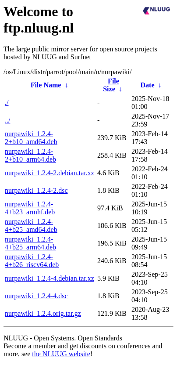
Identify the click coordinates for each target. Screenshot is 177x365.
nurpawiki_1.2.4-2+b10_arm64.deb (30, 155)
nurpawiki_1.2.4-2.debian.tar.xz (49, 173)
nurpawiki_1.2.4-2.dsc (36, 190)
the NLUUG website (61, 354)
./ (6, 102)
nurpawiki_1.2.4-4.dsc (36, 296)
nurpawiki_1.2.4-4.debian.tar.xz (49, 278)
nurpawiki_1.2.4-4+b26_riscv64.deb (32, 260)
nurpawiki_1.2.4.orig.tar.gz (43, 313)
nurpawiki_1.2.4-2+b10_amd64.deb (31, 137)
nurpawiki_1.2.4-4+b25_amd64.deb (31, 225)
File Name (46, 85)
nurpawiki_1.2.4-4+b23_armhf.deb (30, 208)
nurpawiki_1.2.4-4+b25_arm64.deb (30, 243)
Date (148, 85)
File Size (111, 85)
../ (7, 120)
